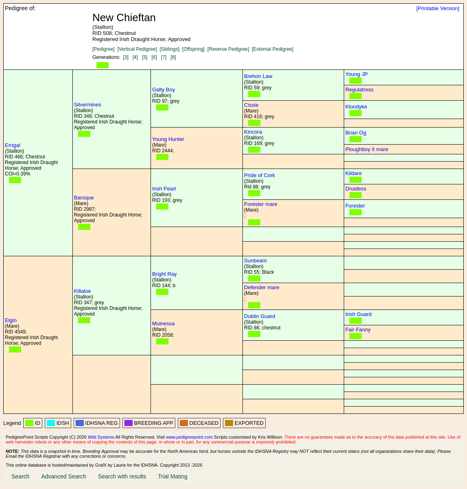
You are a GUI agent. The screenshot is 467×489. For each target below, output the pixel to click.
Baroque (84, 198)
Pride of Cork (259, 175)
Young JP (356, 74)
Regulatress (359, 90)
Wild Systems (101, 437)
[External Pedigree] (272, 49)
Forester (355, 206)
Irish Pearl (164, 189)
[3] (125, 57)
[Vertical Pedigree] (137, 49)
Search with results (122, 476)
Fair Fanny (358, 330)
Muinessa (163, 323)
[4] (135, 57)
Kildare (353, 173)
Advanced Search (63, 476)
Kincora (253, 132)
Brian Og (355, 133)
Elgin (11, 320)
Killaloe (82, 291)
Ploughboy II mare (366, 149)
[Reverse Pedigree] (228, 49)
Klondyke (356, 107)
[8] (173, 57)
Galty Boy (163, 90)
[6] (154, 57)
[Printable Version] (437, 8)
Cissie (251, 105)
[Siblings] (169, 49)
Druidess (355, 189)
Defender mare (261, 287)
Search (20, 476)
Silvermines (87, 105)
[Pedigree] (103, 49)
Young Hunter (168, 139)
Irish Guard (358, 314)
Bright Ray (164, 274)
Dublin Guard (259, 316)
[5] (144, 57)
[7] (163, 57)
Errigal (12, 145)
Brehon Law (258, 76)
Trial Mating (173, 476)
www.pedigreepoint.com (189, 437)
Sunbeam (255, 260)
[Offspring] (193, 49)
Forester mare (260, 204)
